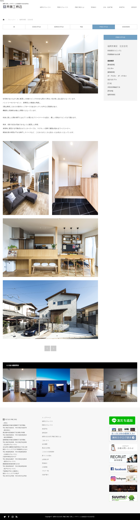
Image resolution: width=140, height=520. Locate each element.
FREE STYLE (104, 27)
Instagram (12, 516)
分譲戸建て (45, 474)
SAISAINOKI (126, 27)
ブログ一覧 (45, 471)
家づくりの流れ (46, 455)
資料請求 (134, 7)
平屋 (81, 27)
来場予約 (122, 7)
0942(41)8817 (10, 459)
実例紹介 (93, 7)
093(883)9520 (10, 452)
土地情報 (44, 467)
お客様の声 (45, 459)
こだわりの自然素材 (48, 452)
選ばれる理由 (46, 448)
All (14, 27)
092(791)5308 (10, 442)
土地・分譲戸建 (107, 7)
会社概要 (44, 444)
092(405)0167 (10, 466)
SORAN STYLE (59, 27)
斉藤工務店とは (79, 7)
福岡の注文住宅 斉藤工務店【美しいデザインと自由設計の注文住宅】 (74, 516)
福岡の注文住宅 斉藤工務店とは (51, 436)
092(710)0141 (10, 428)
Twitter (4, 516)
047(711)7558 (10, 476)
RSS (16, 516)
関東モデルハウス (62, 7)
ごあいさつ (45, 440)
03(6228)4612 (10, 435)
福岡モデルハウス (45, 7)
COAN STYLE (36, 27)
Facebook (8, 516)
